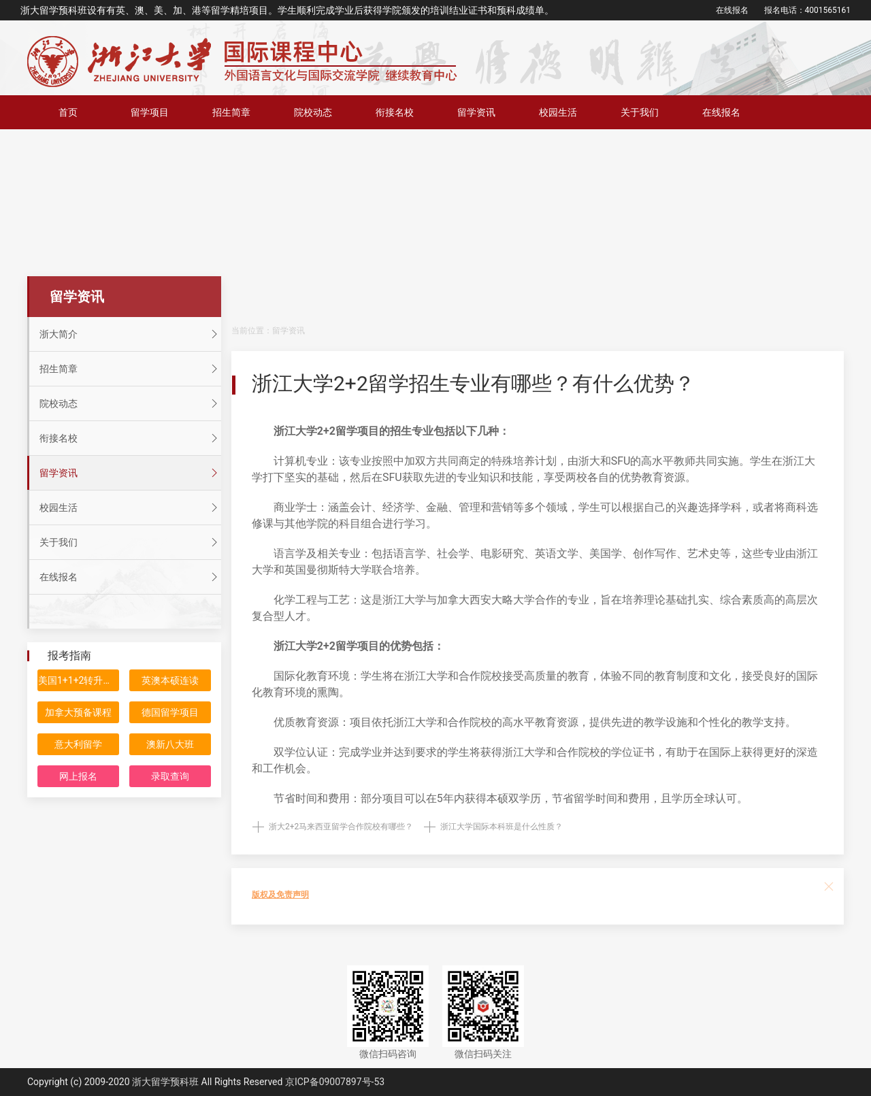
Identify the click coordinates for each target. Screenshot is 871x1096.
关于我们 (640, 112)
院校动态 (313, 112)
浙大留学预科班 (165, 1081)
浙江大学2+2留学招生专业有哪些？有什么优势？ (473, 383)
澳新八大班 (170, 744)
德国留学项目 (170, 712)
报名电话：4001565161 (807, 10)
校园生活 (558, 112)
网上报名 (78, 776)
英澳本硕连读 (170, 680)
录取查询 (170, 776)
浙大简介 (130, 334)
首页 (68, 112)
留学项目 (150, 112)
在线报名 (732, 10)
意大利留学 (78, 744)
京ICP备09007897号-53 (334, 1081)
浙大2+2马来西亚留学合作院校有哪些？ (341, 826)
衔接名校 (395, 112)
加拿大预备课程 (78, 712)
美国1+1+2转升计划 (78, 680)
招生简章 (231, 112)
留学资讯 (476, 112)
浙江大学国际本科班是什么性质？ (501, 826)
